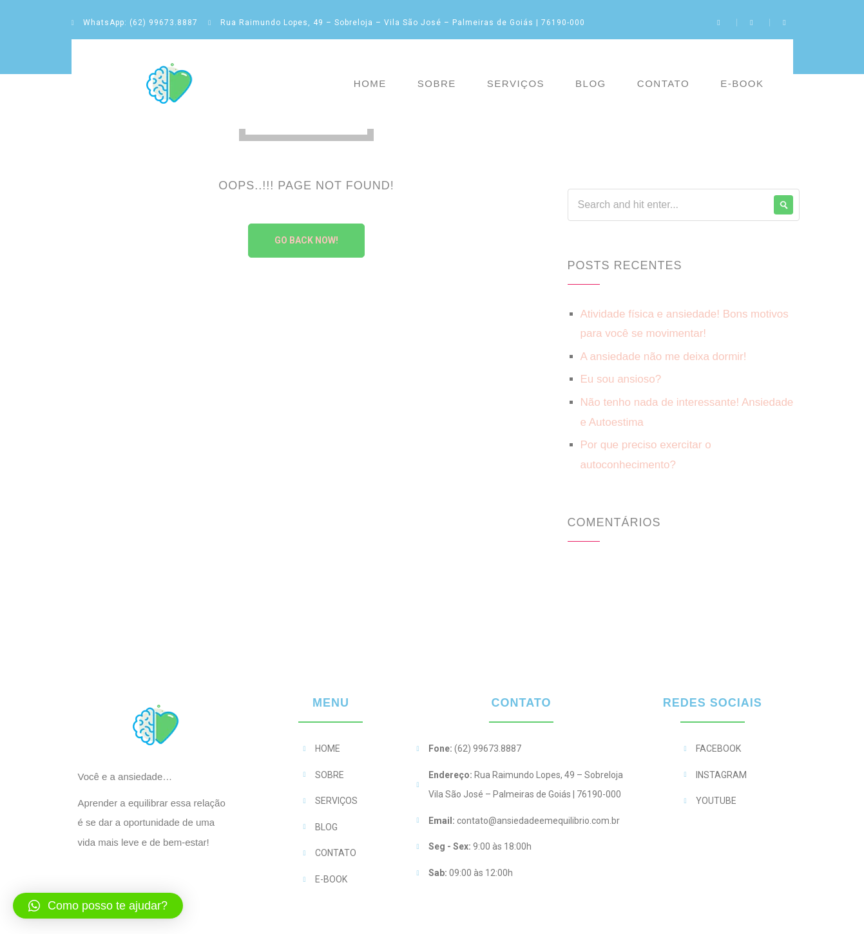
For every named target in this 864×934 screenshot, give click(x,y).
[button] (98, 906)
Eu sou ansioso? (621, 379)
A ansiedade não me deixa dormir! (664, 356)
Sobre (437, 83)
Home (370, 83)
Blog (590, 83)
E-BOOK (741, 83)
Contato (663, 83)
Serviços (515, 83)
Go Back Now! (306, 240)
